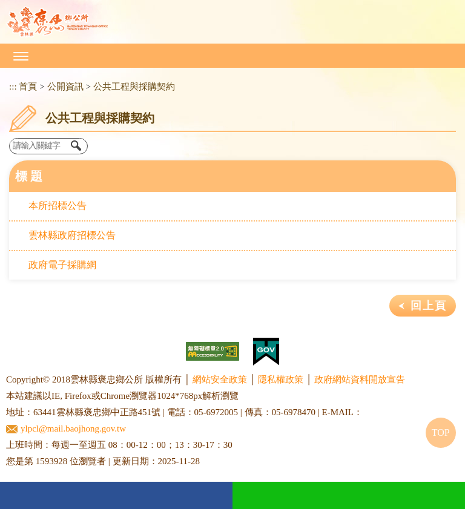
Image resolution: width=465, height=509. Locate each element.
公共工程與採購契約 (134, 86)
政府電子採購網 (62, 265)
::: (13, 86)
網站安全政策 (220, 379)
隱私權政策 (280, 379)
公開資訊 (65, 86)
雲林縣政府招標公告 (72, 235)
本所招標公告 (57, 205)
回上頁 (429, 306)
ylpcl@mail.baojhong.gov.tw (66, 429)
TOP (441, 432)
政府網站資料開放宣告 (359, 379)
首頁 (28, 86)
